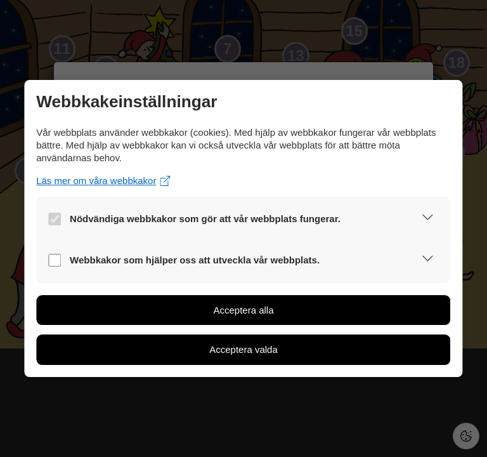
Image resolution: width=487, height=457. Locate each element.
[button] (428, 219)
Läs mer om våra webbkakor (103, 180)
